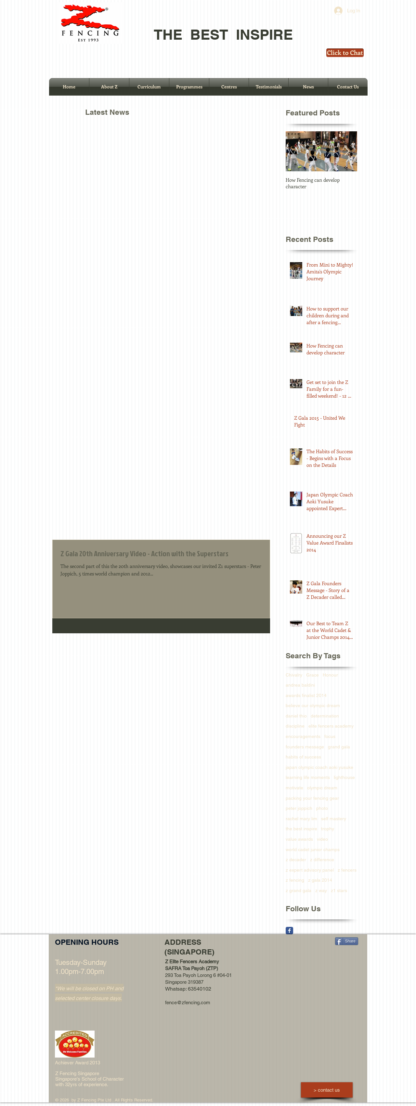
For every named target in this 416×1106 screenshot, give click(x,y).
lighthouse (344, 777)
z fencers (347, 870)
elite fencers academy (331, 726)
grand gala (339, 746)
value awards (299, 839)
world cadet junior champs (313, 849)
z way (321, 890)
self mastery (333, 818)
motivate (294, 787)
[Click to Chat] (345, 52)
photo (322, 808)
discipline (295, 726)
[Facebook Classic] (289, 930)
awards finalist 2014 (306, 695)
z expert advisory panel (310, 870)
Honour (330, 675)
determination (325, 715)
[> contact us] (327, 1090)
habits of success (303, 756)
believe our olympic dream (313, 705)
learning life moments (308, 777)
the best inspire (301, 828)
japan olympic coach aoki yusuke (319, 767)
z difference (322, 859)
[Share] (346, 941)
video (322, 839)
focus (329, 736)
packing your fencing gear (312, 798)
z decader (296, 859)
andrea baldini (300, 685)
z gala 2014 (320, 880)
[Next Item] (347, 152)
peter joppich (299, 808)
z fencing (295, 880)
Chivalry (294, 675)
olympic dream (322, 787)
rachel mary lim (301, 818)
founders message (305, 746)
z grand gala (298, 890)
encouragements (303, 736)
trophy (327, 828)
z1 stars (339, 890)
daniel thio (296, 715)
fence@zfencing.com (187, 1002)
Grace (312, 675)
